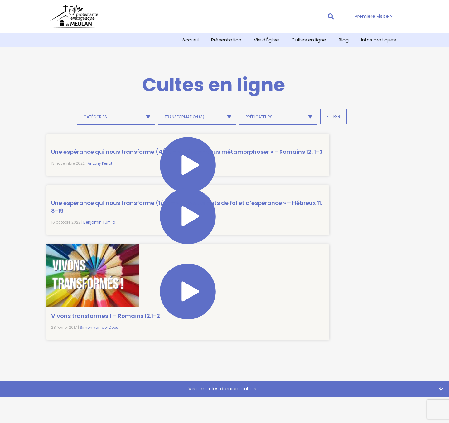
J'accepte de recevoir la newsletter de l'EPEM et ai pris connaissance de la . (343, 350)
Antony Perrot (100, 194)
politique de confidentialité (363, 353)
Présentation (226, 39)
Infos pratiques (378, 39)
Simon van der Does (277, 215)
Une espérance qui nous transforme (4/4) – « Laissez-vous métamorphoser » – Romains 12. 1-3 (84, 167)
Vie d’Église (266, 39)
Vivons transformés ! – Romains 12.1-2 (261, 199)
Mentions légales (293, 411)
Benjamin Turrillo (188, 194)
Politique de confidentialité (238, 411)
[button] (330, 16)
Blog (344, 39)
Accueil (190, 39)
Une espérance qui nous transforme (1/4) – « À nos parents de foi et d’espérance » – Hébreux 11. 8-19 (173, 167)
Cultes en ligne (309, 39)
